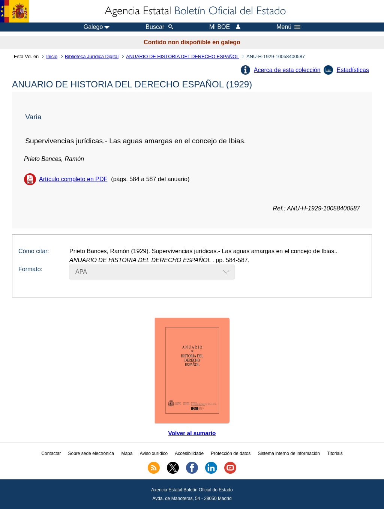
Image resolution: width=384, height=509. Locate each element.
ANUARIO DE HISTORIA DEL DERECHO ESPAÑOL (182, 56)
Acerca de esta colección (287, 70)
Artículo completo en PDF (73, 179)
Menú (288, 27)
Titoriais (335, 453)
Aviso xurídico (154, 453)
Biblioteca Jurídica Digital (91, 56)
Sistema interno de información (289, 453)
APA (81, 272)
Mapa (126, 453)
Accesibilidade (189, 453)
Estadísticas (353, 70)
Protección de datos (230, 453)
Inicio (51, 56)
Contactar (51, 453)
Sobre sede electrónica (91, 453)
